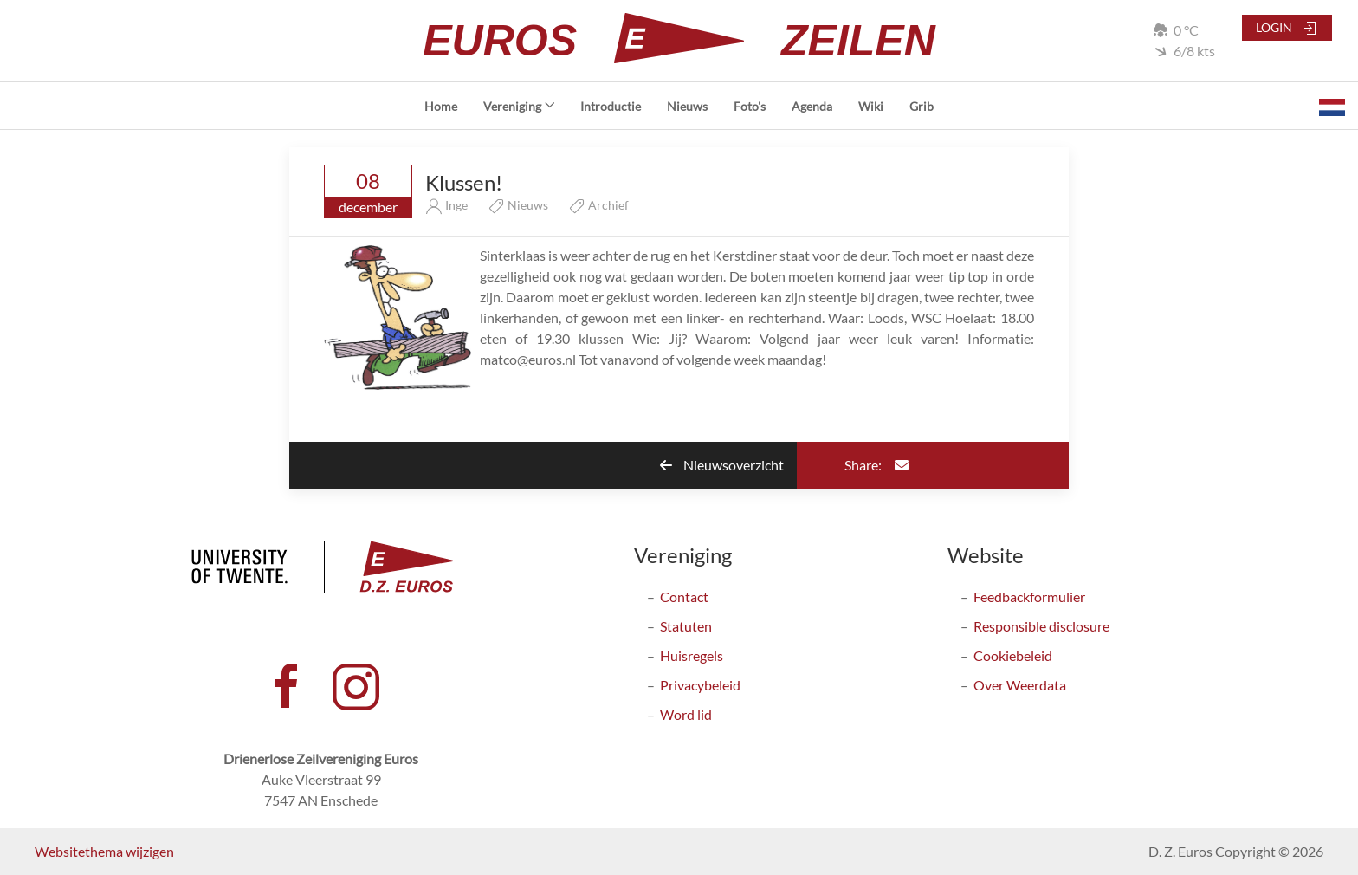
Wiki (870, 106)
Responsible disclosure (1041, 626)
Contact (684, 596)
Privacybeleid (700, 685)
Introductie (610, 106)
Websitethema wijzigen (104, 851)
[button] (1332, 105)
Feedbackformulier (1029, 596)
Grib (921, 106)
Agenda (812, 106)
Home (440, 106)
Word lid (686, 714)
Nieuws (687, 106)
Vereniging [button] (519, 106)
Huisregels (691, 655)
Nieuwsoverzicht (722, 465)
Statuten (686, 626)
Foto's (750, 106)
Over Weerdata (1019, 685)
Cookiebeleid (1012, 655)
